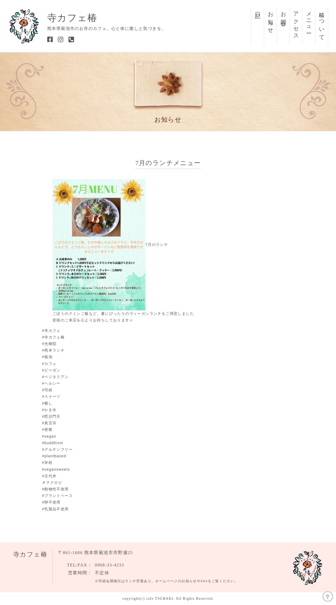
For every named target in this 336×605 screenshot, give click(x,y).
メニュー (309, 19)
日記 (258, 9)
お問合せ (283, 16)
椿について (322, 23)
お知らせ (270, 19)
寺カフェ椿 (72, 18)
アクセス (296, 23)
